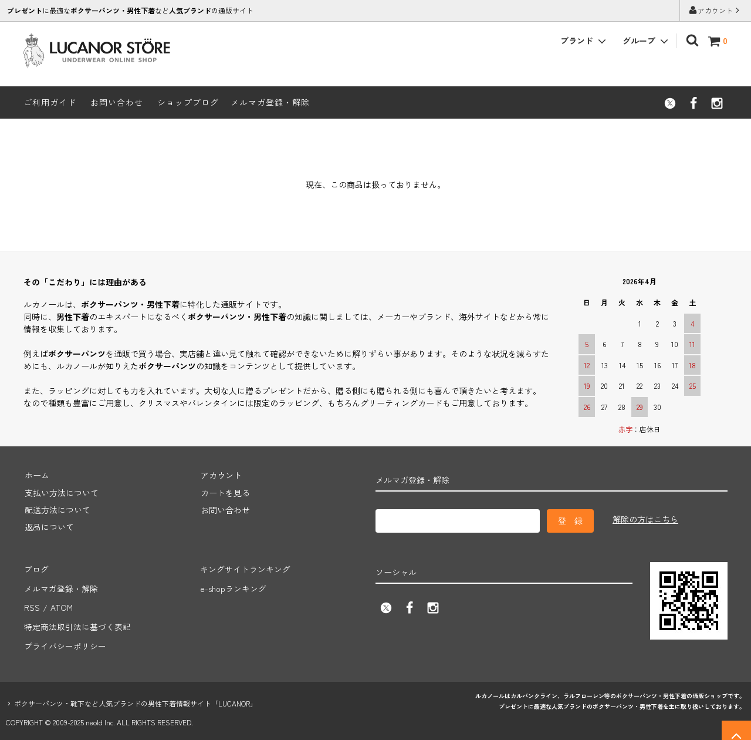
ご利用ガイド (49, 102)
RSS (31, 602)
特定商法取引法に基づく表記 (76, 619)
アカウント (715, 10)
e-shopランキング (232, 585)
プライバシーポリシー (64, 637)
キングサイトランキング (244, 568)
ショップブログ (188, 102)
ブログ (35, 568)
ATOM (60, 602)
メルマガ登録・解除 (270, 102)
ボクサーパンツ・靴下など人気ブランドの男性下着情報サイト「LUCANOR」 (135, 693)
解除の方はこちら (645, 519)
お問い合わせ (116, 102)
